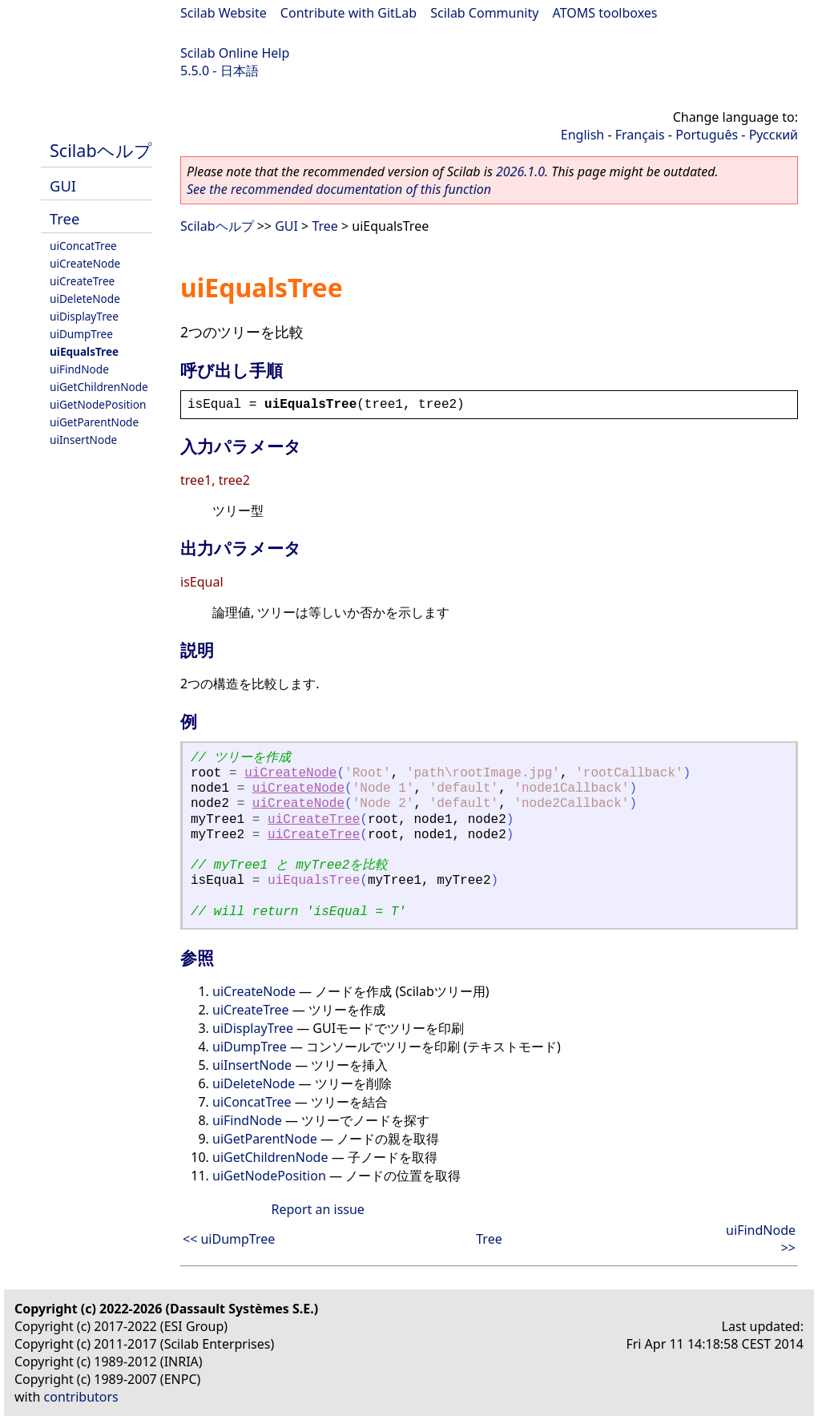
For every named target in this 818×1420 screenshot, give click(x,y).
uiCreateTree (82, 280)
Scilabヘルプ (101, 150)
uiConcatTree (83, 245)
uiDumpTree (81, 333)
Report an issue (317, 1209)
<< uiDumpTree (229, 1239)
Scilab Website (223, 13)
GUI (63, 185)
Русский (773, 134)
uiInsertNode (83, 439)
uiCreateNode (85, 263)
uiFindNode (79, 369)
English (582, 134)
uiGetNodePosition (98, 404)
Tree (64, 218)
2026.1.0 (520, 171)
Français (640, 134)
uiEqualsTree (84, 351)
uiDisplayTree (84, 316)
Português (706, 134)
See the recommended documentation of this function (339, 189)
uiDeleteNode (85, 298)
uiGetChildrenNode (99, 386)
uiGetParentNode (94, 422)
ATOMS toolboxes (605, 13)
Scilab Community (484, 13)
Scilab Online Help (234, 53)
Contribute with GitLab (348, 13)
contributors (81, 1397)
